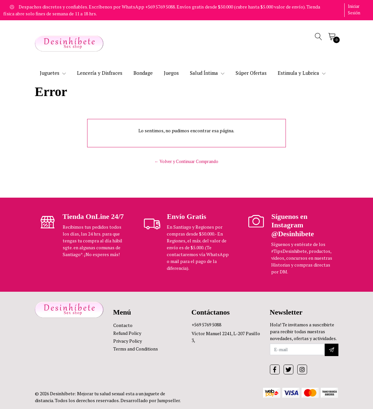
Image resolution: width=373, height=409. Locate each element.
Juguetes (53, 73)
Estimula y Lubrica (302, 73)
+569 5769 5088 (206, 324)
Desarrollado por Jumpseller (150, 400)
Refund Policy (127, 333)
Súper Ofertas (251, 73)
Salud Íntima (207, 73)
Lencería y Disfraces (99, 73)
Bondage (143, 73)
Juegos (171, 73)
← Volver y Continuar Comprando (187, 161)
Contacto (122, 325)
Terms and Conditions (135, 349)
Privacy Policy (127, 341)
